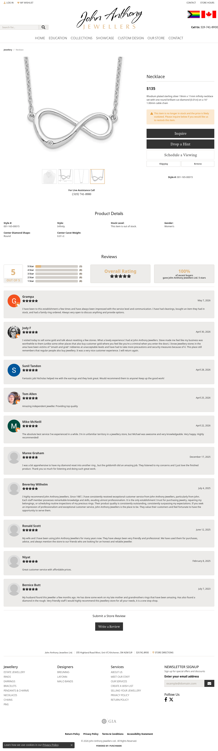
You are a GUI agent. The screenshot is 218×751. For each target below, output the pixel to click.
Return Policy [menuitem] (120, 699)
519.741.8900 (142, 652)
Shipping (163, 163)
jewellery (8, 49)
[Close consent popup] (72, 745)
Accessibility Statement (140, 734)
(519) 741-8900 (81, 194)
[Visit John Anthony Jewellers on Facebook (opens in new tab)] (165, 699)
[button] (9, 3)
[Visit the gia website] (109, 721)
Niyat (26, 557)
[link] (191, 3)
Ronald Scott (31, 526)
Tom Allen (29, 394)
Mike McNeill (31, 422)
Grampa (28, 297)
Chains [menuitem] (8, 699)
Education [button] (58, 38)
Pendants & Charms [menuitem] (16, 690)
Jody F (26, 328)
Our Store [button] (156, 38)
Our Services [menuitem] (119, 681)
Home (40, 38)
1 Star (31, 281)
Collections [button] (81, 38)
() (80, 266)
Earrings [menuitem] (9, 681)
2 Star (31, 277)
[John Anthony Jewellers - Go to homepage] (109, 20)
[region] (73, 112)
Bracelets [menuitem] (10, 685)
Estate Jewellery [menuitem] (14, 672)
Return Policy (72, 734)
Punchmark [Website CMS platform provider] (116, 746)
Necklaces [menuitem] (10, 695)
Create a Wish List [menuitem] (122, 685)
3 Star (31, 273)
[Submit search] (43, 27)
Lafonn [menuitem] (62, 676)
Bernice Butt (31, 585)
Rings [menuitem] (7, 676)
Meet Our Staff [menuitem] (120, 676)
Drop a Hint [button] (180, 144)
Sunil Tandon (31, 366)
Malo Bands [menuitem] (65, 681)
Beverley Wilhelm (35, 484)
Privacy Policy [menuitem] (120, 695)
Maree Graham (33, 453)
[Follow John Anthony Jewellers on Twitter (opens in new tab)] (171, 699)
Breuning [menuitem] (63, 672)
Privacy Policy (91, 734)
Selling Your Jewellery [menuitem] (126, 690)
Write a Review (109, 626)
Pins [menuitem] (6, 704)
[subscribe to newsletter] (209, 683)
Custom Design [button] (131, 38)
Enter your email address (181, 676)
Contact (175, 38)
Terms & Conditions (113, 734)
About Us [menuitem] (116, 672)
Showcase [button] (105, 38)
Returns (198, 163)
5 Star (31, 266)
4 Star (31, 270)
